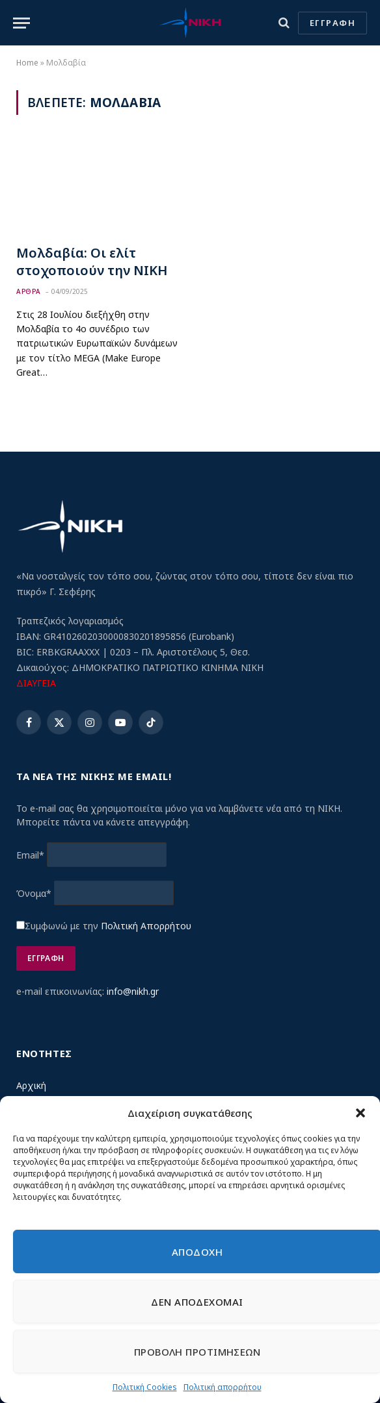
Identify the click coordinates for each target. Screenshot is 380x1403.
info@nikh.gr (133, 991)
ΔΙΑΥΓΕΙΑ (36, 683)
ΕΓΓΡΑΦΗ (332, 23)
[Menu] (21, 23)
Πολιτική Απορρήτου (146, 926)
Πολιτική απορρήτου (222, 1387)
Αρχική (31, 1085)
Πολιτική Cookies (145, 1387)
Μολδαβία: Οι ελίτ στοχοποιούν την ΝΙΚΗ (91, 261)
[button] (360, 1112)
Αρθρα (28, 291)
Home (27, 62)
